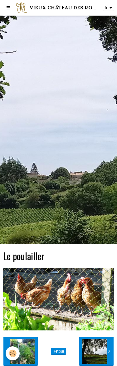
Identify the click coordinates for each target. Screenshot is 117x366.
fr (106, 8)
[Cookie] (13, 353)
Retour (58, 351)
